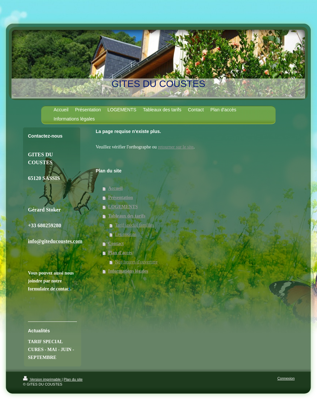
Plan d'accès (120, 252)
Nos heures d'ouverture (136, 261)
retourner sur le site (175, 146)
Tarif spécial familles (134, 225)
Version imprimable (42, 379)
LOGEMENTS (123, 206)
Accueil (115, 188)
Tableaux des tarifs (126, 215)
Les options (125, 234)
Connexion (286, 378)
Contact (116, 243)
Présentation (120, 197)
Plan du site (73, 379)
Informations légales (128, 271)
